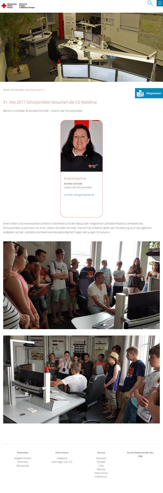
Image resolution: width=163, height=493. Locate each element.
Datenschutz (101, 472)
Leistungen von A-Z (62, 461)
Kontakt (101, 461)
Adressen (101, 458)
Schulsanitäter (17, 89)
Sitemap (101, 469)
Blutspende (23, 465)
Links (101, 465)
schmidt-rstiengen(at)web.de (79, 194)
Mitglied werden (22, 458)
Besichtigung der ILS (35, 89)
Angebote (62, 458)
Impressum (101, 476)
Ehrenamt (23, 461)
